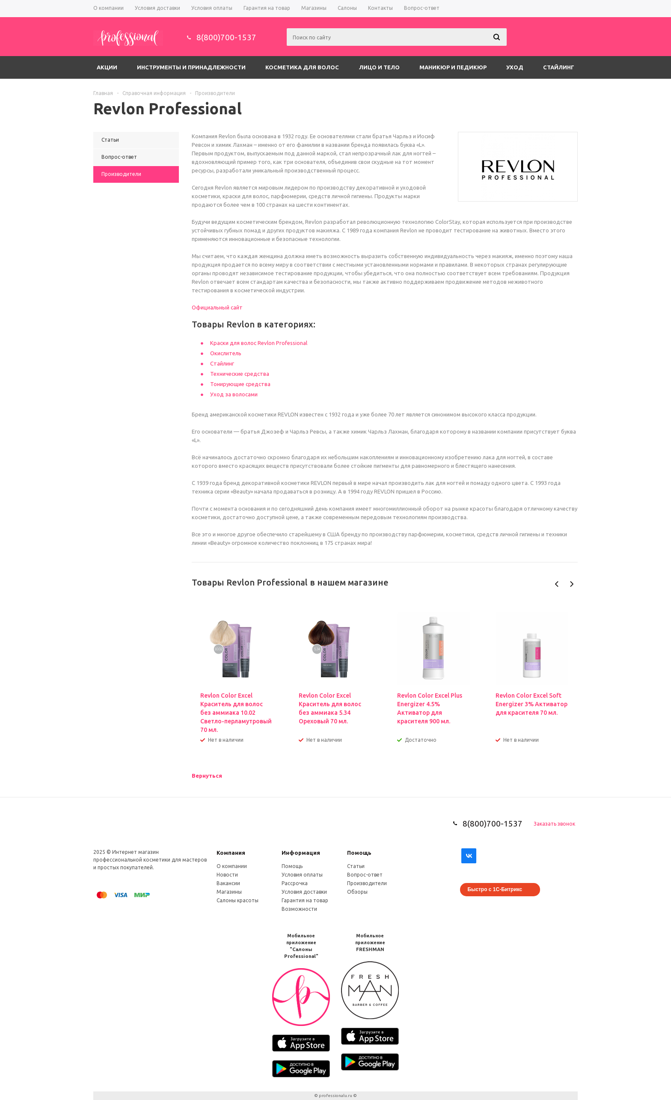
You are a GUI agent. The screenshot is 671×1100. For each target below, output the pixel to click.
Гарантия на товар (305, 900)
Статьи (356, 866)
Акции (107, 67)
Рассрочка (295, 883)
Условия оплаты (302, 874)
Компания (231, 853)
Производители (367, 883)
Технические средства (239, 374)
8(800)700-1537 (226, 37)
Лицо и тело (379, 67)
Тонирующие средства (240, 384)
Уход (514, 67)
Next (571, 584)
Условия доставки (304, 892)
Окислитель (225, 353)
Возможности (299, 909)
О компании (232, 866)
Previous (557, 584)
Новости (227, 874)
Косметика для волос (302, 67)
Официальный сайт (217, 307)
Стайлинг (558, 67)
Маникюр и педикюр (453, 67)
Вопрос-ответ (365, 874)
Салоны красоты (237, 900)
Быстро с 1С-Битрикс (494, 889)
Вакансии (228, 883)
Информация (301, 853)
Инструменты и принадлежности (191, 67)
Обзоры (357, 892)
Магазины (229, 892)
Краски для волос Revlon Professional (258, 343)
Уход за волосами (234, 394)
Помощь (359, 853)
